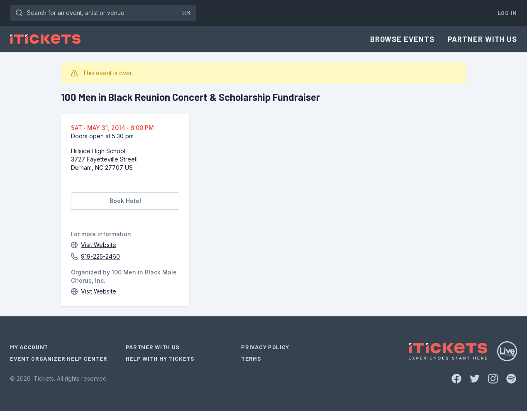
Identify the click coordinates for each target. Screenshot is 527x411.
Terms (251, 358)
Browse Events (402, 39)
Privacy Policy (265, 346)
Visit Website (98, 244)
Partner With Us (482, 39)
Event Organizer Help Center (58, 358)
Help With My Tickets (160, 358)
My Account (29, 346)
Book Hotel (125, 200)
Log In (507, 12)
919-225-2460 (100, 256)
